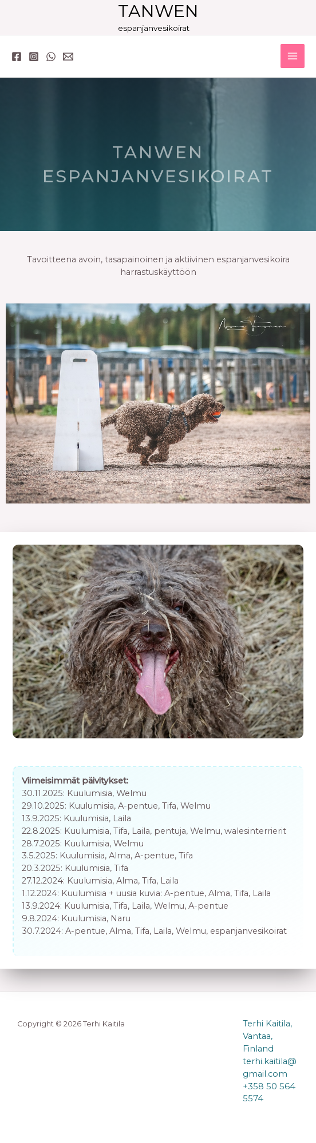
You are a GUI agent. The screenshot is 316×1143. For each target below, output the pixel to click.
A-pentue (138, 806)
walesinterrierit (255, 831)
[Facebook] (16, 56)
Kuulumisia (89, 793)
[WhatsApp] (51, 56)
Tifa (169, 806)
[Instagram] (34, 56)
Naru (120, 918)
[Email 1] (68, 56)
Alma (120, 855)
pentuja (170, 831)
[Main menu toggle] (293, 56)
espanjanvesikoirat (248, 931)
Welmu (131, 793)
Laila (122, 818)
